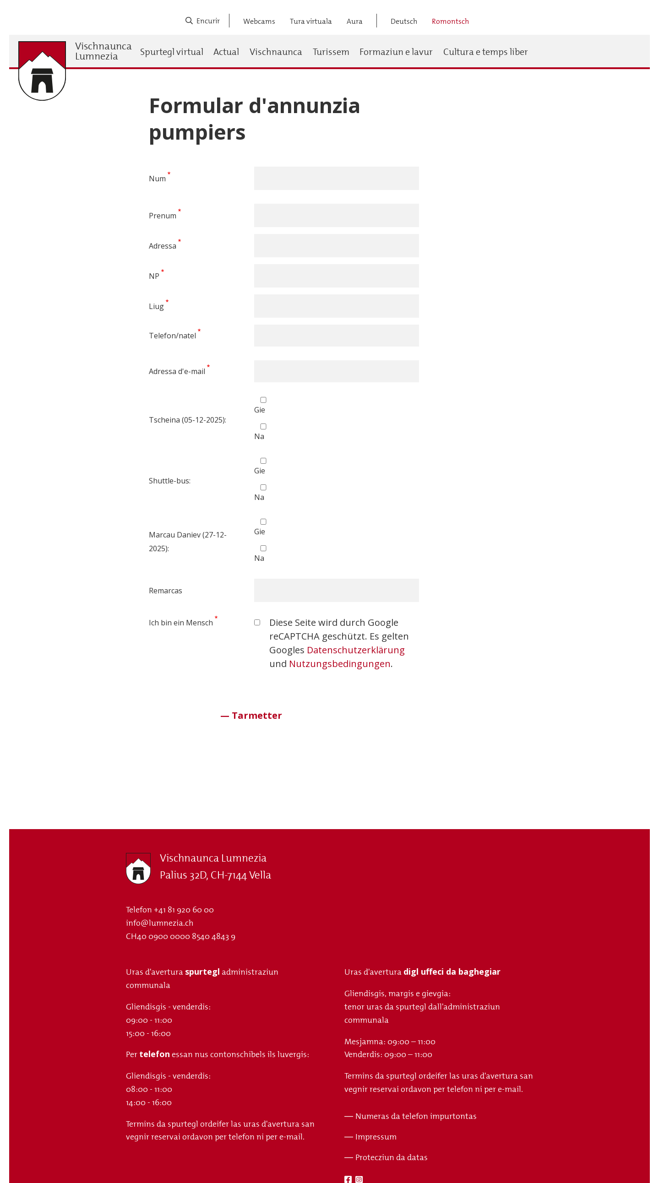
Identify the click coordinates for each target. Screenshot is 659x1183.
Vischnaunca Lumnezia (103, 51)
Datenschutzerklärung (356, 650)
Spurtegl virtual (171, 52)
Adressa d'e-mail (177, 371)
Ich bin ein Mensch (181, 623)
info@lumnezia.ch (160, 922)
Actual (226, 52)
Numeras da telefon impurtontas (416, 1116)
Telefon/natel (172, 336)
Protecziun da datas (391, 1157)
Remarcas (165, 591)
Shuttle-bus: (170, 481)
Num (157, 179)
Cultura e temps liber (485, 52)
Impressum (376, 1136)
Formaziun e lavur (396, 52)
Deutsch (404, 21)
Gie (259, 410)
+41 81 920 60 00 (184, 909)
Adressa (162, 246)
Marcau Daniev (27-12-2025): (188, 542)
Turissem (331, 52)
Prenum (162, 216)
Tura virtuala (311, 21)
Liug (156, 306)
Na (259, 436)
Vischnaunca (276, 52)
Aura (355, 21)
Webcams (259, 21)
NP (154, 276)
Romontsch (450, 21)
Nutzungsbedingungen (340, 663)
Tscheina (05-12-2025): (187, 420)
